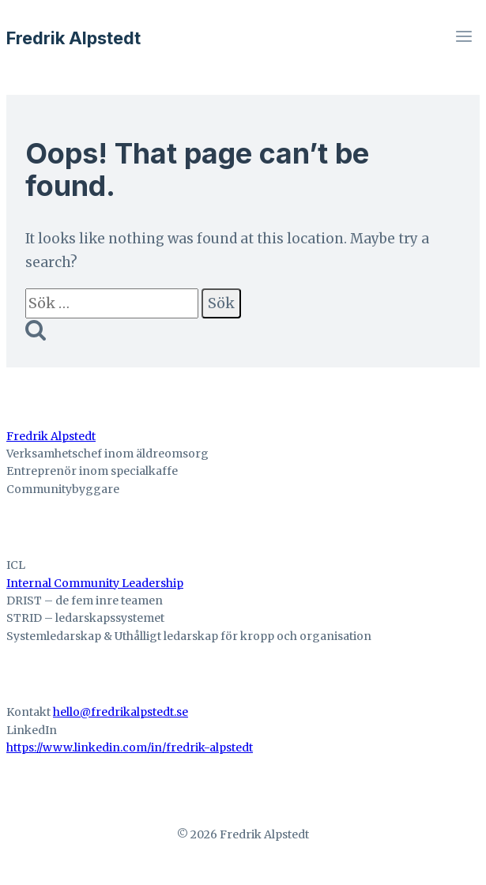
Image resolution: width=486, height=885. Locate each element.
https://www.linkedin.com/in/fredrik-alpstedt (129, 747)
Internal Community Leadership (94, 583)
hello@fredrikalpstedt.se (120, 712)
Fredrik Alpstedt (51, 436)
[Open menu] (463, 38)
